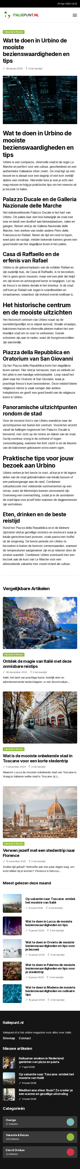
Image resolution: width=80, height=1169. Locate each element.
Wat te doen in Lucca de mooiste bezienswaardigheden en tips (48, 923)
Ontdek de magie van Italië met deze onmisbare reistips (37, 664)
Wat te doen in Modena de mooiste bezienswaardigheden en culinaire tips (50, 991)
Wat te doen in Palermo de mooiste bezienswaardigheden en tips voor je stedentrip (50, 968)
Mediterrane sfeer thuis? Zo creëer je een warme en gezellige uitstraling (46, 1092)
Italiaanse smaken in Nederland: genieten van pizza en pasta (41, 1060)
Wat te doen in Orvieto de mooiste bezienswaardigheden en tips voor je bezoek (50, 945)
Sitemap (9, 1038)
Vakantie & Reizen (13, 31)
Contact (25, 1038)
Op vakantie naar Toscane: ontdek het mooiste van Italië (50, 900)
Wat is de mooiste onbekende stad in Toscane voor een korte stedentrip (37, 758)
